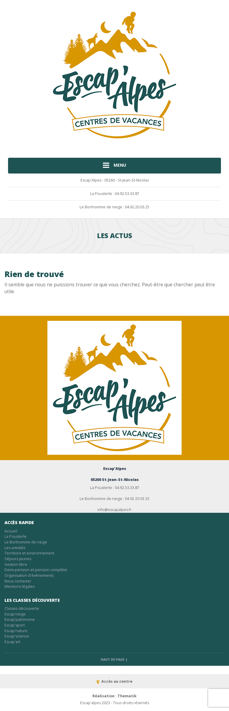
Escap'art (12, 641)
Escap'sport (14, 625)
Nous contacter (17, 581)
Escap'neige (15, 614)
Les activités (14, 547)
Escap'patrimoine (19, 619)
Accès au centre (114, 681)
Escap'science (16, 636)
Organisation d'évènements (29, 575)
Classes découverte (21, 608)
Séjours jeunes (17, 558)
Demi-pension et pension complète (35, 569)
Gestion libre (15, 564)
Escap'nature (15, 630)
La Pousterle (15, 536)
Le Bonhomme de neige (25, 542)
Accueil (10, 531)
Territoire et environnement (29, 553)
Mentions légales (19, 586)
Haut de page (115, 659)
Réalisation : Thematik (114, 696)
